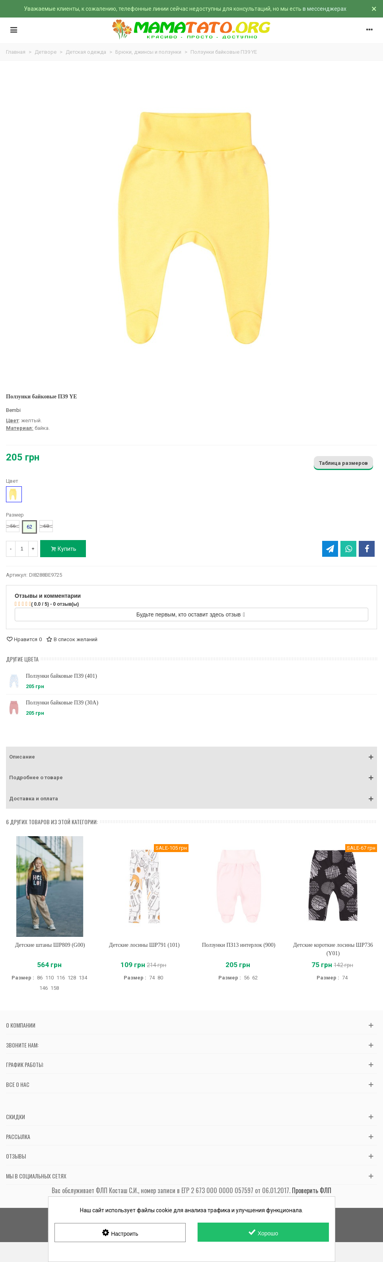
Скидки (15, 1116)
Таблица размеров (343, 463)
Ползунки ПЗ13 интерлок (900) (239, 945)
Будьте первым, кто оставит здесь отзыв (190, 614)
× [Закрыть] (374, 8)
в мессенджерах (324, 9)
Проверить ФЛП (311, 1190)
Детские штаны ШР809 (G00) (50, 945)
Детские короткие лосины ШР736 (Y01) (333, 949)
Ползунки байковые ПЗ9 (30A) (62, 703)
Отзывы (16, 1156)
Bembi (13, 410)
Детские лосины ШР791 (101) (144, 945)
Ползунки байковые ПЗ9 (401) (61, 676)
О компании (20, 1025)
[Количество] (22, 549)
